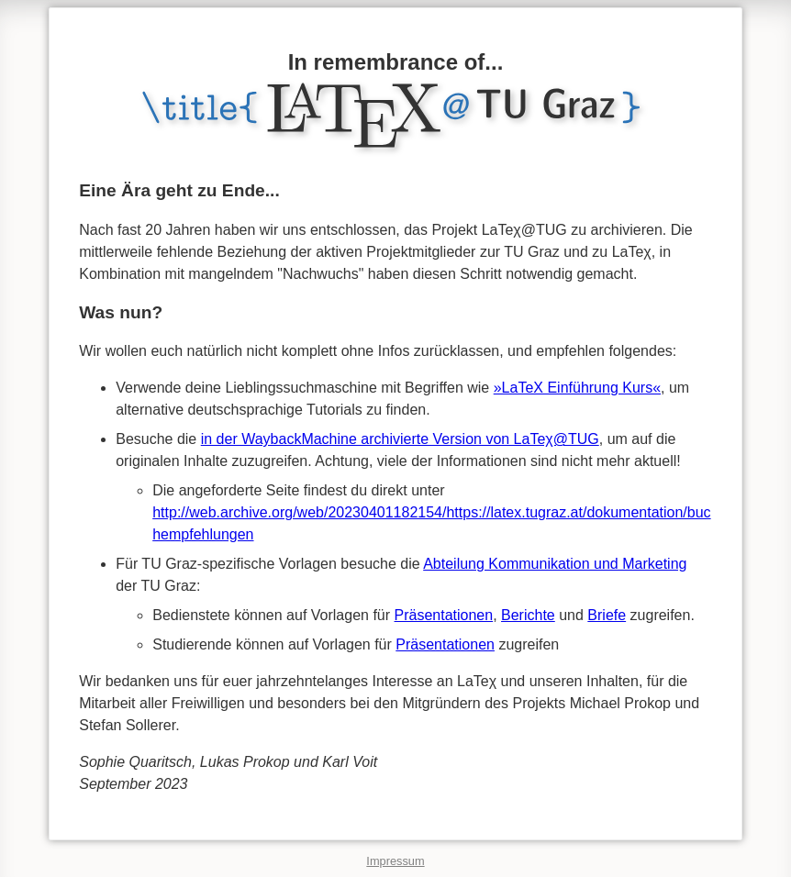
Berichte (528, 615)
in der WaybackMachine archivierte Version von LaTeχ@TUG (400, 439)
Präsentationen (444, 615)
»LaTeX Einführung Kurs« (577, 387)
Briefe (606, 615)
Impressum (395, 861)
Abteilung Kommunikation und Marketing (554, 564)
